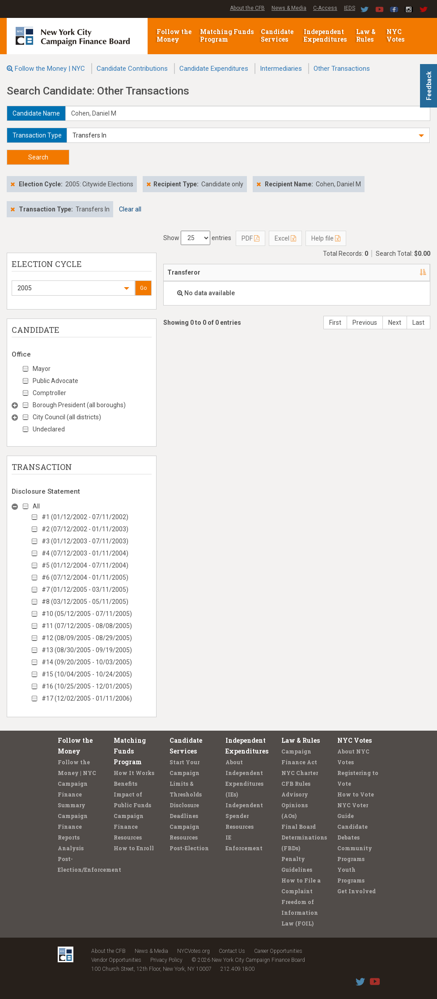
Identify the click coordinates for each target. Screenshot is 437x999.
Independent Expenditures (326, 35)
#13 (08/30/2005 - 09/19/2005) (87, 650)
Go (143, 288)
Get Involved (356, 891)
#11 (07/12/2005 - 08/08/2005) (87, 625)
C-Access (325, 8)
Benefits (125, 783)
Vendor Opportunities (116, 960)
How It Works (134, 772)
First (335, 322)
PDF (250, 238)
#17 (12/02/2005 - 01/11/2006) (87, 698)
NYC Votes (396, 35)
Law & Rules (366, 35)
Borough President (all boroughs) (79, 405)
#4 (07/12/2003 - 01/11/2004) (85, 553)
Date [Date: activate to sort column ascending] (337, 272)
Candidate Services (277, 35)
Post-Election (189, 848)
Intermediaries (281, 69)
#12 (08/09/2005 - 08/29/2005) (87, 638)
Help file (325, 238)
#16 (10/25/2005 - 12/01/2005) (87, 686)
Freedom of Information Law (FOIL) (299, 912)
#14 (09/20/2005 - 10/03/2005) (87, 662)
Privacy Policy (166, 960)
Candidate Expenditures (213, 69)
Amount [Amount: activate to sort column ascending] (373, 272)
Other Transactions (342, 69)
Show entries (197, 238)
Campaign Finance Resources (129, 826)
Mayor (42, 368)
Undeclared (49, 429)
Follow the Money (174, 35)
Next (394, 322)
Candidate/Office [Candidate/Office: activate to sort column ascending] (286, 272)
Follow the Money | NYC (50, 69)
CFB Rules (295, 783)
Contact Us (232, 951)
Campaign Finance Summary (73, 794)
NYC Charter (299, 772)
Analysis (71, 848)
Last (418, 322)
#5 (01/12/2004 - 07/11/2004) (85, 565)
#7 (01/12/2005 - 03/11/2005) (85, 589)
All (36, 506)
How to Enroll (134, 848)
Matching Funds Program (227, 35)
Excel (285, 238)
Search (38, 157)
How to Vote (355, 794)
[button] (248, 135)
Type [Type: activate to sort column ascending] (409, 272)
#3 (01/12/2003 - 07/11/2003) (85, 541)
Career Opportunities (278, 951)
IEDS (349, 8)
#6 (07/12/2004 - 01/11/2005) (85, 577)
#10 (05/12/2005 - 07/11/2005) (87, 613)
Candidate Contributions (132, 69)
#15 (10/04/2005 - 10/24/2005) (87, 674)
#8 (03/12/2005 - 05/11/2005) (85, 601)
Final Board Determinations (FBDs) (304, 837)
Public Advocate (55, 380)
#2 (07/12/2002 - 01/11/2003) (85, 529)
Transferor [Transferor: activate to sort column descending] (183, 272)
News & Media (289, 8)
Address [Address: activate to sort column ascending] (230, 272)
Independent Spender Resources (244, 815)
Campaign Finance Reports (73, 826)
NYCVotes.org (193, 951)
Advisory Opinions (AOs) (294, 805)
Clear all (130, 209)
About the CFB (247, 8)
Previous (364, 322)
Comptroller (49, 392)
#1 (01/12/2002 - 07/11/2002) (85, 517)
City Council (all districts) (67, 417)
